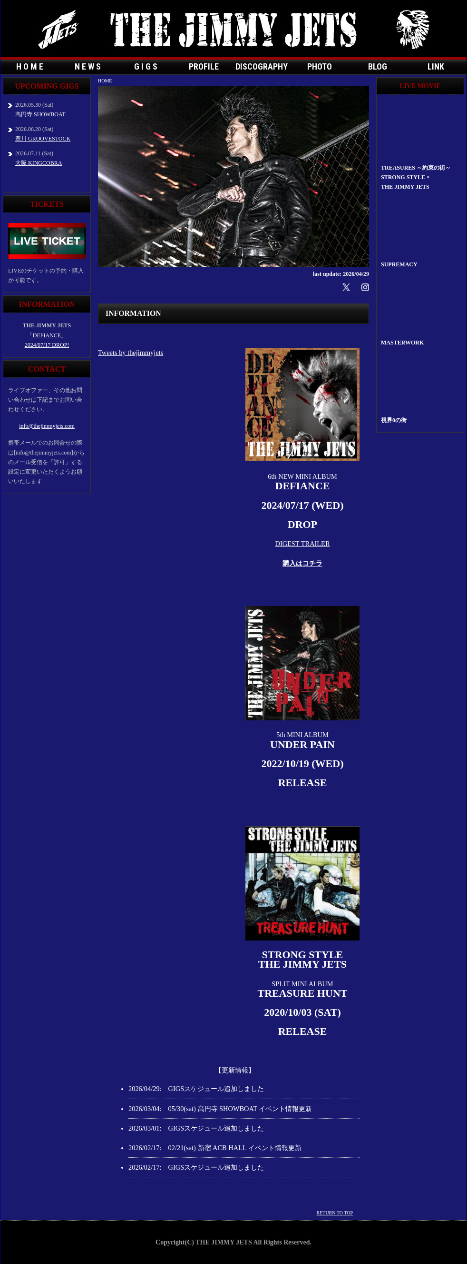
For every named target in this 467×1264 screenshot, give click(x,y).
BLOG (377, 66)
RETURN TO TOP (335, 1212)
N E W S (88, 66)
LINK (436, 66)
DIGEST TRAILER (302, 543)
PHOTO (319, 66)
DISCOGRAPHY (261, 66)
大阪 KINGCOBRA (38, 163)
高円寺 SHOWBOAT (40, 114)
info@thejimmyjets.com (47, 426)
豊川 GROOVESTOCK (42, 138)
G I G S (145, 66)
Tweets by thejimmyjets (130, 352)
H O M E (29, 66)
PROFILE (204, 66)
